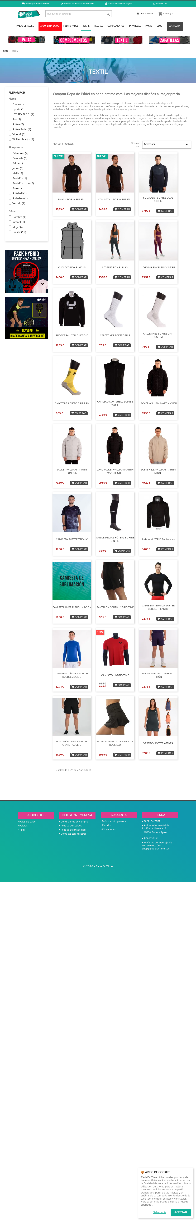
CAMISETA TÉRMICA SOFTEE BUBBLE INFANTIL (158, 607)
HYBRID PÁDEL (70, 26)
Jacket (17, 168)
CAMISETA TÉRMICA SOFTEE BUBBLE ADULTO (72, 675)
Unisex (19, 232)
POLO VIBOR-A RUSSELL (72, 199)
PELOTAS (98, 26)
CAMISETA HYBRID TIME (115, 675)
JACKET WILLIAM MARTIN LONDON (72, 471)
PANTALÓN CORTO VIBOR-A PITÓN (158, 675)
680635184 (160, 3)
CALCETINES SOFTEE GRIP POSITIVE (158, 335)
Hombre (19, 217)
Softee (18, 124)
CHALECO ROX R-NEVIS (72, 267)
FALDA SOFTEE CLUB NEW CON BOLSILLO (115, 743)
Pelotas (23, 825)
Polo (17, 188)
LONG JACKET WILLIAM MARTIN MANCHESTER (115, 471)
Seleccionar (166, 144)
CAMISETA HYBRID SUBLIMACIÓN (71, 607)
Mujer (17, 227)
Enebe (18, 104)
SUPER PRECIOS (49, 26)
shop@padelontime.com (156, 848)
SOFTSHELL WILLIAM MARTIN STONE (158, 471)
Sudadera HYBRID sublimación (158, 539)
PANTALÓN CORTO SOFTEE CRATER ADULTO (71, 743)
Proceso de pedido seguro (118, 3)
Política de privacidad (73, 829)
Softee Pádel (21, 129)
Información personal (114, 821)
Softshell (19, 193)
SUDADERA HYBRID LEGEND (72, 335)
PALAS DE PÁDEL (25, 26)
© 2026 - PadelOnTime (98, 866)
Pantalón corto (23, 183)
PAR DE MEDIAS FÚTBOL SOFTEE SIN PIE (115, 539)
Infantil (18, 222)
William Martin (23, 139)
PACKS (148, 26)
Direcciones (109, 829)
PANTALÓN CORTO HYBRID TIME (115, 607)
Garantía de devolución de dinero (77, 3)
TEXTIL (86, 26)
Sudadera (20, 198)
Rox (16, 119)
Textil (22, 829)
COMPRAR (79, 209)
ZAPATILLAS (135, 26)
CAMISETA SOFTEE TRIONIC (72, 539)
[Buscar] (78, 13)
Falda (17, 163)
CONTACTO (174, 26)
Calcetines (20, 153)
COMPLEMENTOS (115, 26)
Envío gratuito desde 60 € (35, 3)
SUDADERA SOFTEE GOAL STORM (158, 199)
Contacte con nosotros (74, 833)
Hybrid (18, 109)
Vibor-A (18, 134)
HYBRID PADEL (23, 114)
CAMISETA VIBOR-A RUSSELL (115, 199)
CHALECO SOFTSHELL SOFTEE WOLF (115, 403)
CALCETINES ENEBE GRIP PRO (72, 403)
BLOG (159, 26)
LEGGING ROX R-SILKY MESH (158, 267)
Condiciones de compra (74, 821)
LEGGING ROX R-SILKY (115, 267)
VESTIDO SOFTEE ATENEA (158, 743)
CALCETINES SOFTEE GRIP (115, 335)
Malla (17, 173)
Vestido (18, 203)
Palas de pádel (27, 821)
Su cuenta (119, 815)
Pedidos (106, 825)
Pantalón (19, 178)
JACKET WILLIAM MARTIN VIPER (158, 403)
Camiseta (19, 158)
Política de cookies (71, 825)
